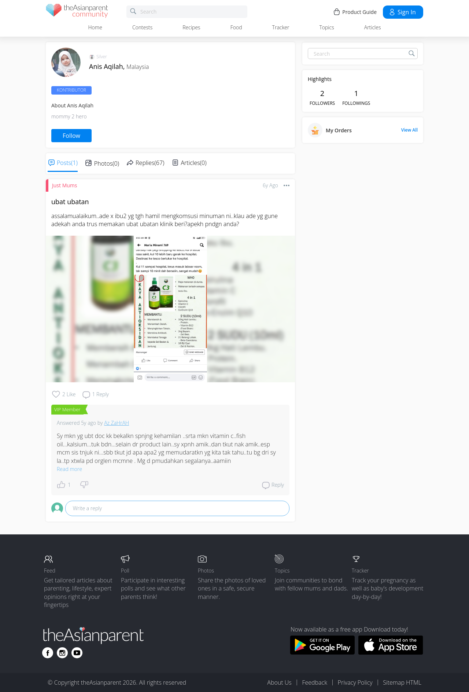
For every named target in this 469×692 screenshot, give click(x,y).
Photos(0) (106, 163)
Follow (71, 136)
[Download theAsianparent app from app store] (390, 652)
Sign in (402, 12)
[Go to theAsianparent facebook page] (47, 652)
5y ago (88, 422)
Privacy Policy (355, 682)
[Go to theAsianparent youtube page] (76, 652)
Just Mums (64, 185)
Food (236, 27)
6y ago (270, 185)
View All (409, 130)
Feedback (314, 682)
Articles (372, 27)
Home (95, 27)
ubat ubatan (70, 201)
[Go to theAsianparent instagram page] (62, 652)
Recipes (191, 27)
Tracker (280, 27)
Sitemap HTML (402, 682)
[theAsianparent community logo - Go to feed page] (77, 12)
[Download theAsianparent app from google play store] (322, 652)
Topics (326, 27)
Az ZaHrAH (116, 422)
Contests (142, 27)
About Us (279, 682)
